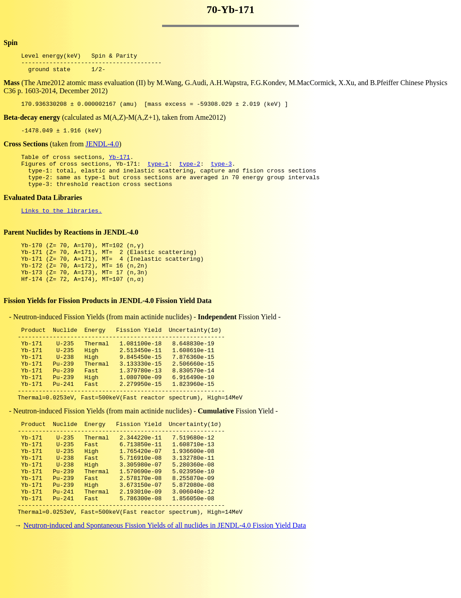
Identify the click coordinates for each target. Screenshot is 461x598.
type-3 (221, 173)
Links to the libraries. (61, 225)
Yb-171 (119, 165)
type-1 (158, 173)
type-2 (189, 173)
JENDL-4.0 (102, 150)
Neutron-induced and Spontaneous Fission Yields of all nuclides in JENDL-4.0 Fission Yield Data (164, 582)
